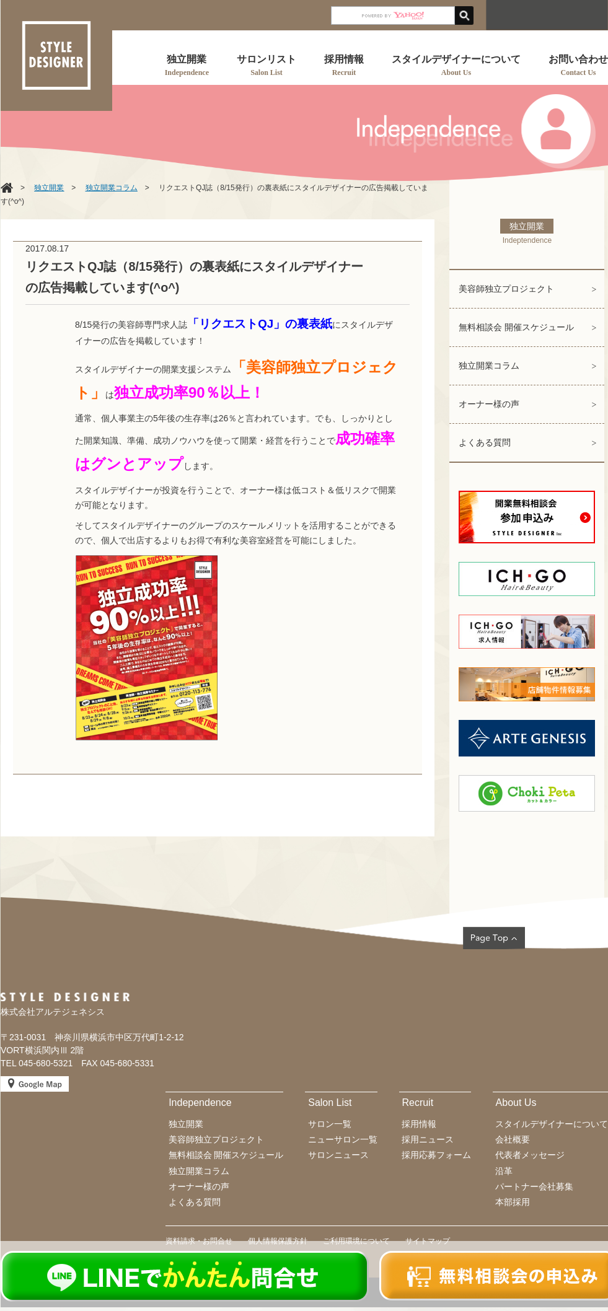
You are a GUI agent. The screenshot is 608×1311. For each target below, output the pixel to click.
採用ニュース (428, 1139)
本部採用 (512, 1202)
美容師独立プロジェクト (506, 289)
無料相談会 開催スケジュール (516, 327)
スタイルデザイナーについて (551, 1124)
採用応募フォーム (436, 1155)
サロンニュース (338, 1155)
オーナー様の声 (489, 404)
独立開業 (186, 1124)
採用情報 (419, 1124)
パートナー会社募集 (534, 1186)
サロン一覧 (329, 1124)
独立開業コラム (489, 365)
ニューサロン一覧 (342, 1139)
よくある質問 (485, 442)
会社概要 (512, 1139)
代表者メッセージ (530, 1155)
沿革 (504, 1171)
